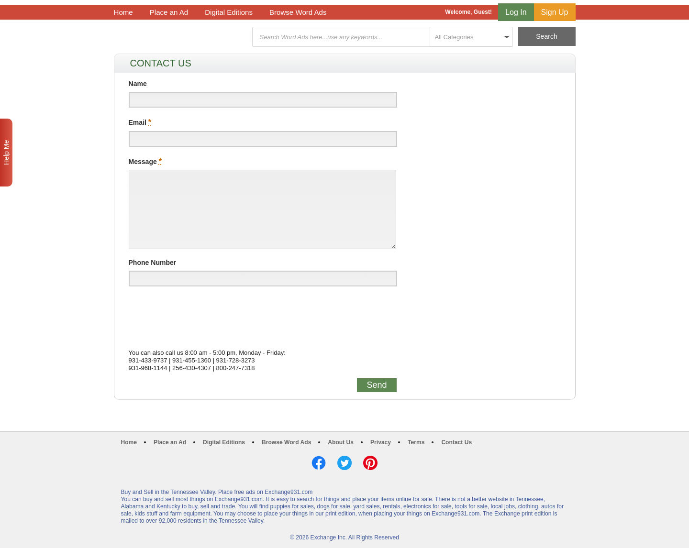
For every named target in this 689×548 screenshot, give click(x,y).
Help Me (6, 152)
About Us (341, 442)
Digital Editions (229, 12)
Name (138, 84)
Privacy (380, 442)
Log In (515, 12)
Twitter (344, 463)
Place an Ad (169, 12)
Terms (416, 442)
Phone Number (153, 262)
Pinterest (370, 463)
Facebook (318, 463)
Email (140, 122)
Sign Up (554, 12)
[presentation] (201, 314)
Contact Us (456, 442)
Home (123, 12)
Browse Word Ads (298, 12)
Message (145, 161)
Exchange (182, 37)
